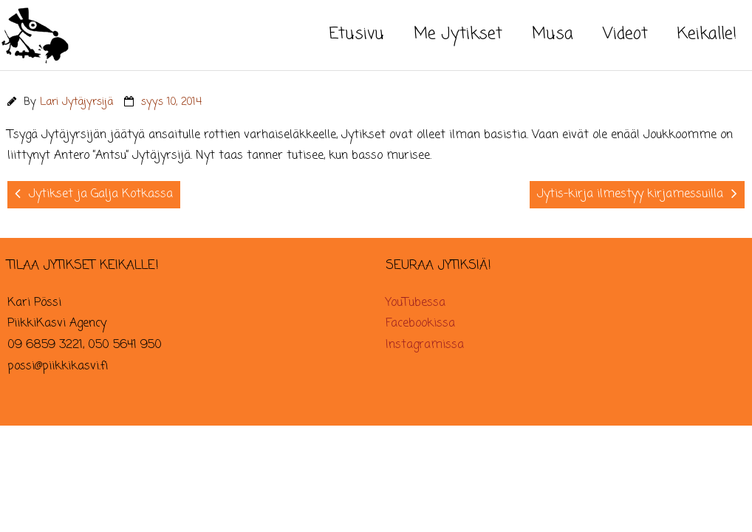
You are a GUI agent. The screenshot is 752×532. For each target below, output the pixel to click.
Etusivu (356, 34)
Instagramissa (425, 345)
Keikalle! (707, 34)
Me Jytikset (458, 34)
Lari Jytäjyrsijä (76, 102)
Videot (625, 34)
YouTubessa (415, 303)
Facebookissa (420, 323)
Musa (552, 34)
